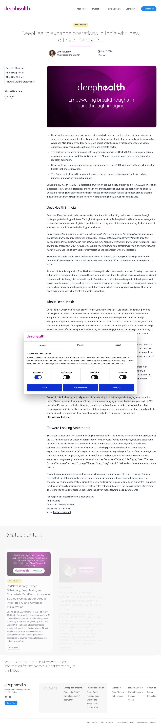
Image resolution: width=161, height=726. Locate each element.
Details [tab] (80, 345)
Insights (131, 696)
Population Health (95, 688)
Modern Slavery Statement (146, 722)
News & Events (114, 9)
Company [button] (131, 9)
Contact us (11, 703)
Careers (150, 692)
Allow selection (81, 388)
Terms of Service (107, 722)
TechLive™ (68, 700)
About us (151, 688)
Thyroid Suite (92, 707)
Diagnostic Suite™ (72, 692)
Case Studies (118, 692)
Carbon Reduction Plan (125, 722)
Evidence (116, 688)
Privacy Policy (92, 722)
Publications (117, 696)
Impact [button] (97, 9)
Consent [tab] (43, 345)
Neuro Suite (92, 704)
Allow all (117, 388)
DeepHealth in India (15, 68)
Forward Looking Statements (20, 81)
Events (131, 700)
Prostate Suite (93, 696)
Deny (44, 388)
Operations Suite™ (72, 696)
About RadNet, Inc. (15, 77)
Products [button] (81, 9)
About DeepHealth (15, 72)
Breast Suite (92, 692)
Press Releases (135, 692)
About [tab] (118, 345)
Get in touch (149, 9)
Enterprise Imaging (73, 688)
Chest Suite (92, 700)
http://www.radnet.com (58, 417)
